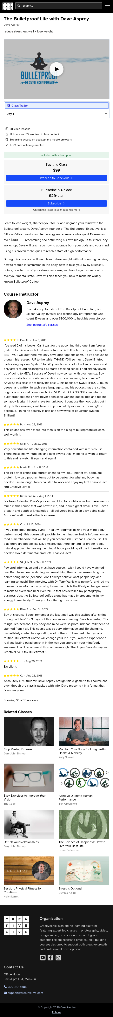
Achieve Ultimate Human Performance (76, 797)
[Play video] (56, 69)
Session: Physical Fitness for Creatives (23, 890)
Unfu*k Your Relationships (21, 842)
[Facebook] (50, 957)
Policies (56, 1012)
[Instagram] (58, 957)
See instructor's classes (42, 324)
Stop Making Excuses (18, 749)
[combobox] (59, 6)
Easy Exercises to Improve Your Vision (25, 797)
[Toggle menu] (107, 6)
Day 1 (10, 113)
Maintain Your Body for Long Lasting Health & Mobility (83, 751)
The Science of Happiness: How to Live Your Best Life (82, 844)
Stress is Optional (70, 888)
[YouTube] (43, 957)
